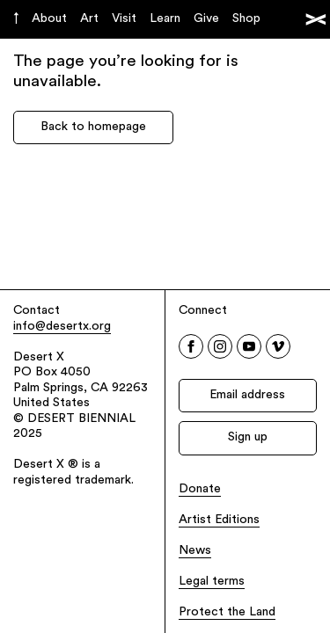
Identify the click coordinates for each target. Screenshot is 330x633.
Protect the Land (227, 612)
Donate (200, 489)
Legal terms (212, 581)
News (195, 550)
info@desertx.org (62, 326)
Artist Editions (219, 520)
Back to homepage (93, 127)
